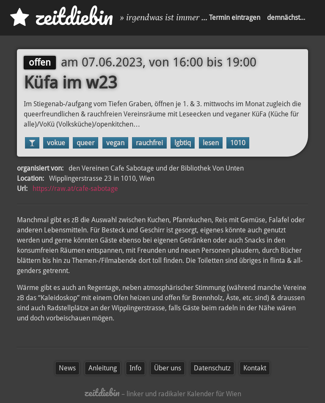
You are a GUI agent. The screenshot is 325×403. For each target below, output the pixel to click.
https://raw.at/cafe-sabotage (75, 189)
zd (61, 16)
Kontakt (254, 368)
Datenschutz (212, 368)
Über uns (167, 368)
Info (135, 368)
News (67, 368)
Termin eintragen (234, 18)
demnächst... (286, 18)
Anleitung (102, 368)
